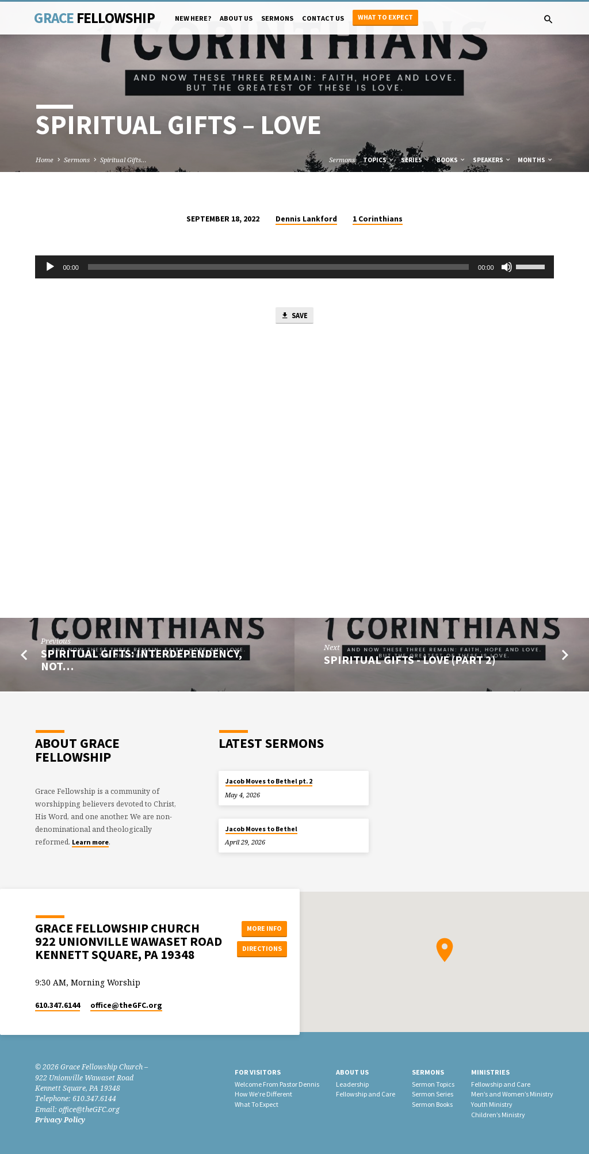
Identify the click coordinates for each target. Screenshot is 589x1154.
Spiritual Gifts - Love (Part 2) (410, 661)
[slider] (278, 267)
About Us (236, 18)
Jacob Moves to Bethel (261, 829)
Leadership (352, 1084)
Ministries (490, 1072)
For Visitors (258, 1072)
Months (535, 160)
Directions (263, 949)
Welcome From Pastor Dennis (277, 1084)
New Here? (193, 18)
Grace (94, 18)
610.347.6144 (57, 1005)
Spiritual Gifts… (123, 159)
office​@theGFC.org (126, 1005)
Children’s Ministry (498, 1114)
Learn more (90, 842)
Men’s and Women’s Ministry (512, 1094)
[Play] (50, 267)
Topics (379, 160)
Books (451, 160)
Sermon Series (432, 1094)
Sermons (277, 18)
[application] (294, 266)
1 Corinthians (378, 219)
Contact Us (323, 18)
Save (294, 316)
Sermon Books (432, 1104)
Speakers (492, 160)
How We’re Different (263, 1094)
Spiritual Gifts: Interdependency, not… (141, 661)
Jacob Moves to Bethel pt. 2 (268, 781)
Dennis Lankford (306, 219)
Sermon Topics (433, 1084)
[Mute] (506, 267)
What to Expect (385, 17)
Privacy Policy (60, 1120)
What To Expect (256, 1104)
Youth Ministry (491, 1104)
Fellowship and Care (365, 1094)
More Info (263, 928)
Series (415, 160)
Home (44, 159)
